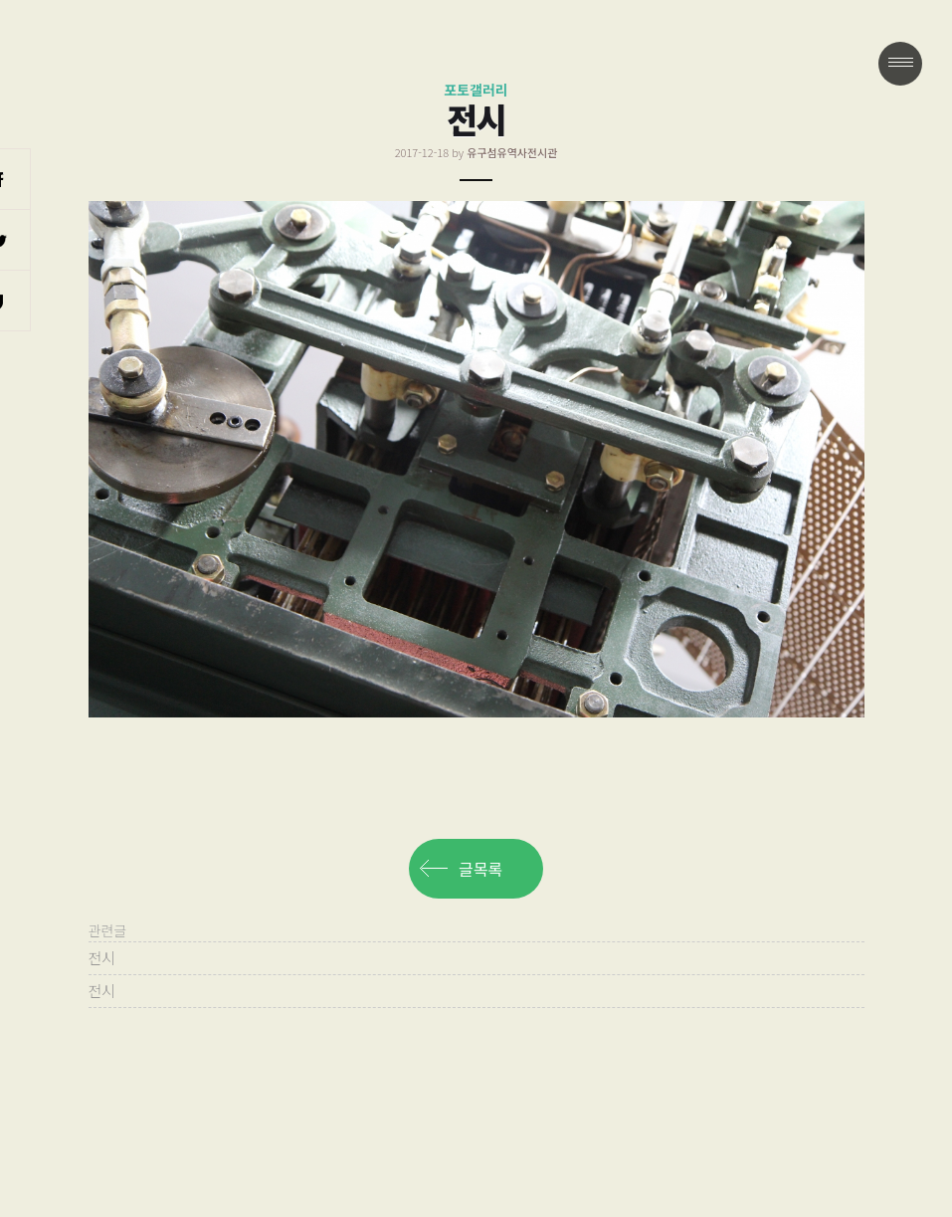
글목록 (480, 869)
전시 (102, 957)
